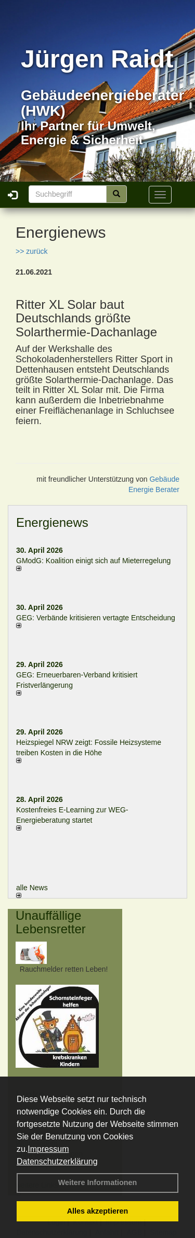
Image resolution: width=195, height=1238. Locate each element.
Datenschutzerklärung (57, 1161)
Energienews (52, 522)
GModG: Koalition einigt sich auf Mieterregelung (93, 560)
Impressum (48, 1149)
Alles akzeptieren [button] (97, 1211)
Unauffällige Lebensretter (51, 922)
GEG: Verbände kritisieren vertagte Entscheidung (95, 618)
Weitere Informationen (97, 1182)
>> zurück (31, 251)
